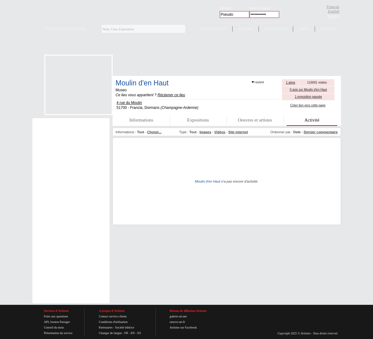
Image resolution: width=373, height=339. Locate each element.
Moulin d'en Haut (142, 83)
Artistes (245, 28)
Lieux (304, 28)
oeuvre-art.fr (177, 322)
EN (133, 333)
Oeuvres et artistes (255, 120)
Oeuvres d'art (214, 28)
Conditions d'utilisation (113, 322)
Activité (312, 120)
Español (333, 16)
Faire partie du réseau (65, 28)
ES (139, 333)
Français (333, 7)
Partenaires (105, 327)
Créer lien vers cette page (307, 105)
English (333, 11)
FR (126, 333)
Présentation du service (58, 333)
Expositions (275, 28)
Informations (141, 120)
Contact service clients (113, 316)
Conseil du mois (54, 327)
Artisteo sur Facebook (183, 327)
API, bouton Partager (57, 322)
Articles (328, 28)
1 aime (290, 82)
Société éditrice (124, 327)
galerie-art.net (178, 316)
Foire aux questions (56, 316)
